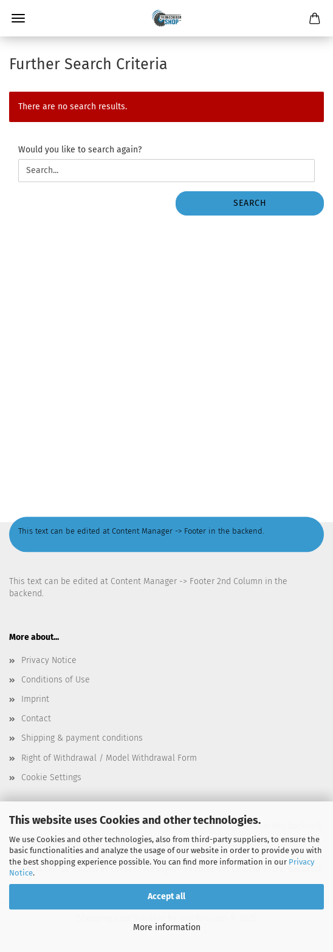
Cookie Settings (51, 777)
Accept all (166, 896)
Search (250, 203)
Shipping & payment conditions (82, 738)
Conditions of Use (55, 680)
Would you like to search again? (80, 149)
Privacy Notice (49, 660)
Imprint (35, 699)
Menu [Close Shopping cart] (18, 18)
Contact (36, 718)
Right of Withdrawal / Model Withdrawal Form (109, 758)
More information (167, 927)
